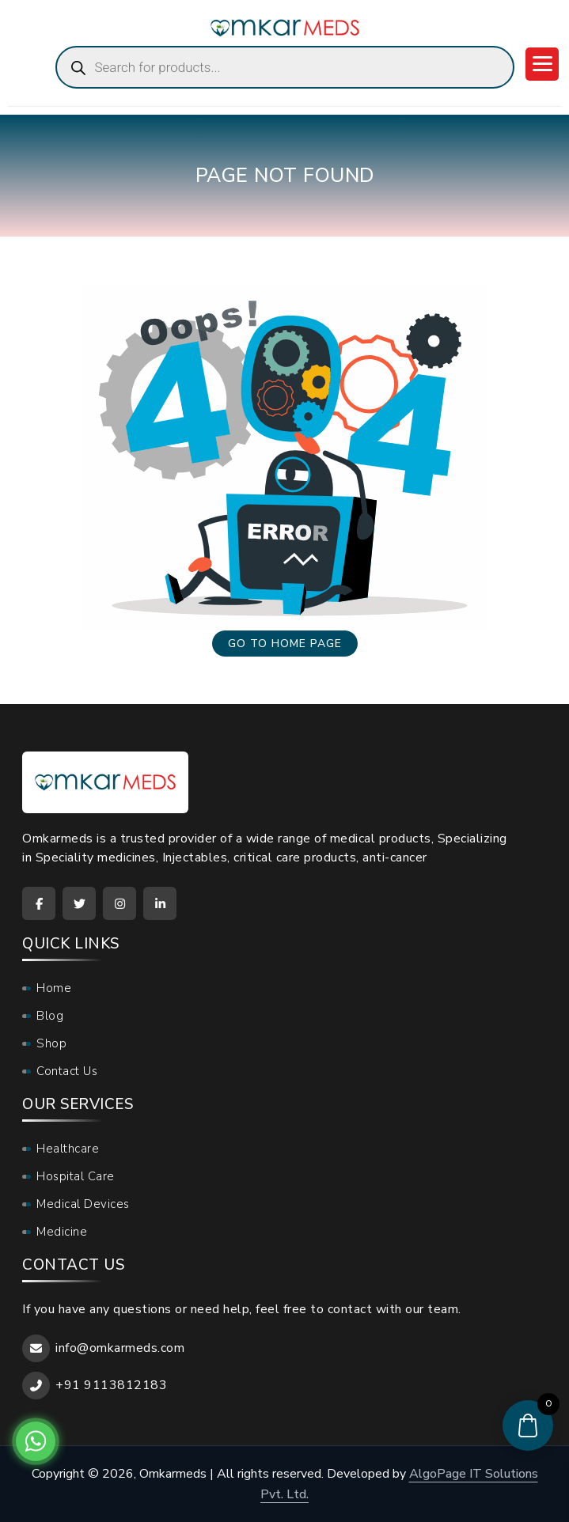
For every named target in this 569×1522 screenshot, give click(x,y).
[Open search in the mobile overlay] (284, 67)
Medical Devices (83, 1204)
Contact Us (66, 1071)
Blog (49, 1016)
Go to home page (285, 643)
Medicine (61, 1232)
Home (53, 988)
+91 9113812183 (111, 1385)
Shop (51, 1043)
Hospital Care (75, 1176)
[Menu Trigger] (542, 64)
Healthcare (67, 1149)
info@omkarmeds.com (119, 1348)
